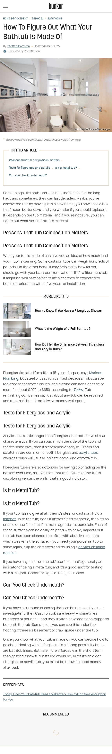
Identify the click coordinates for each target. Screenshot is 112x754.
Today (78, 390)
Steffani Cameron (18, 46)
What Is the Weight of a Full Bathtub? (62, 329)
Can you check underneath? (28, 175)
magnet (9, 519)
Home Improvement (15, 19)
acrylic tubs (88, 453)
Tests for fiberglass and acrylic (29, 168)
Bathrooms (55, 19)
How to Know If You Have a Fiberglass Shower (68, 311)
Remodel (37, 19)
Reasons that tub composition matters (34, 160)
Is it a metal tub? (66, 168)
